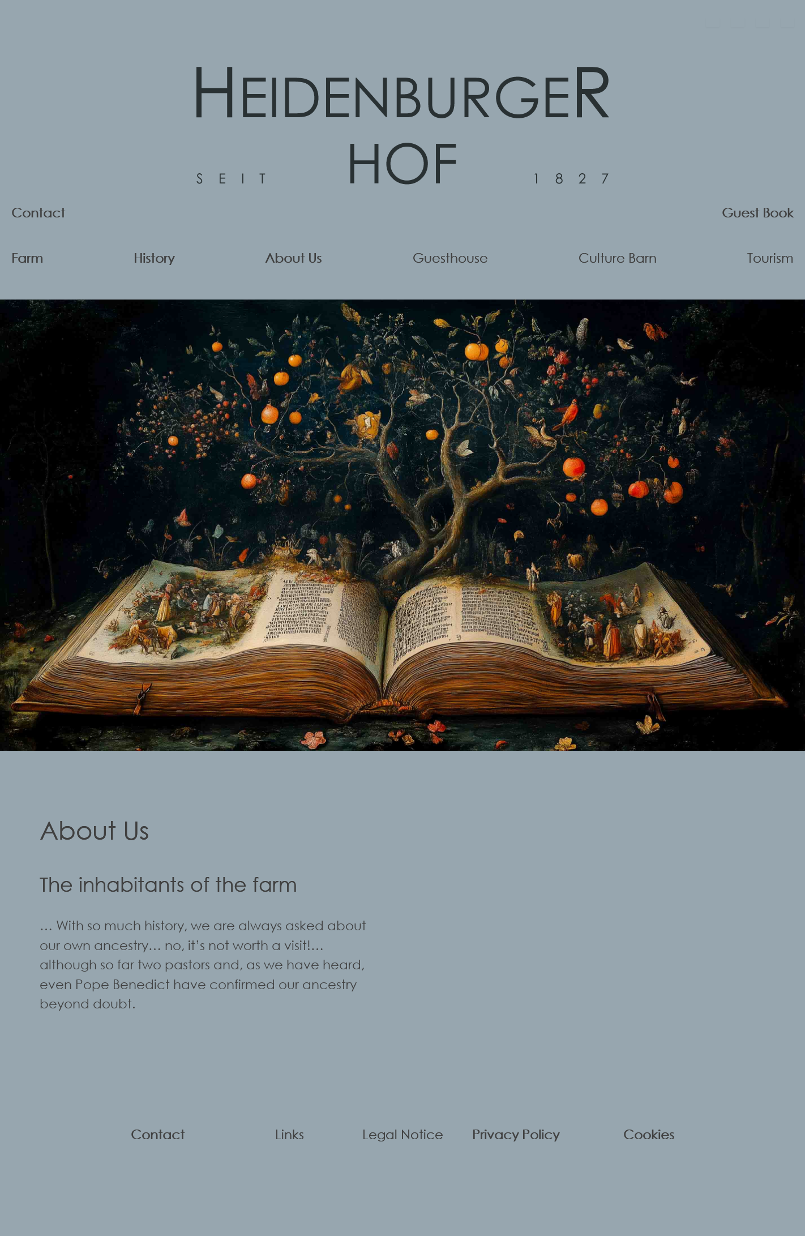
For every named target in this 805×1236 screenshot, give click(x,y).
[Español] (787, 22)
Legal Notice (402, 1133)
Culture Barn (618, 257)
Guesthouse (450, 257)
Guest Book (758, 212)
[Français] (762, 22)
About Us (293, 257)
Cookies (648, 1133)
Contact (38, 212)
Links (289, 1133)
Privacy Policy (515, 1133)
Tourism (770, 257)
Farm (27, 257)
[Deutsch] (713, 22)
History (154, 257)
